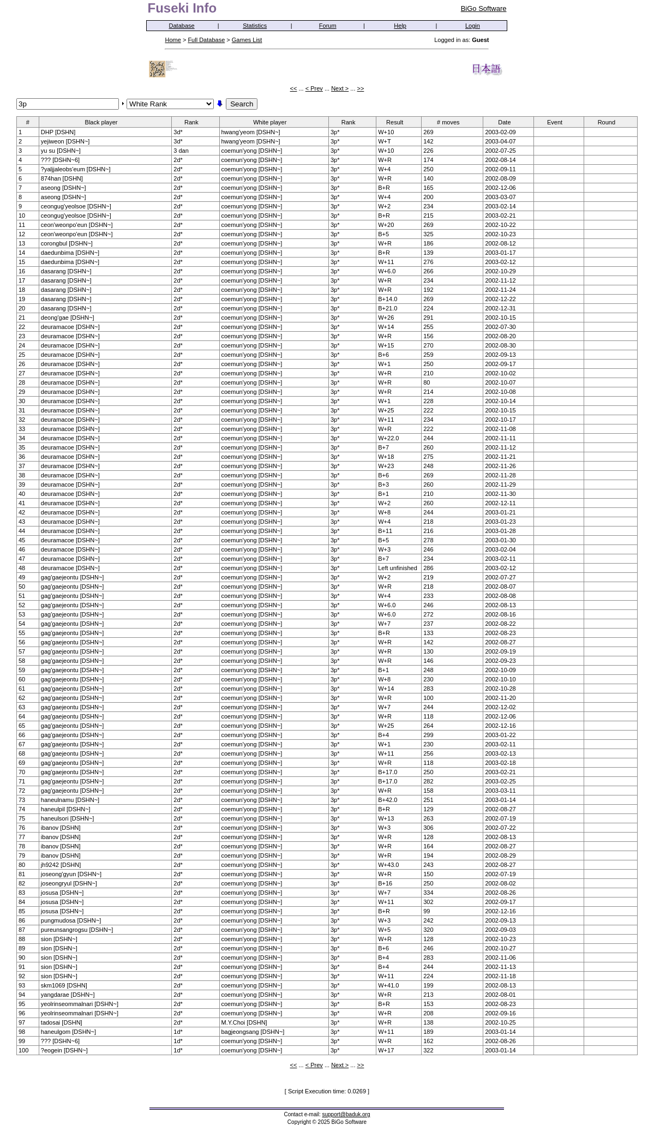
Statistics (255, 25)
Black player (105, 121)
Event (558, 121)
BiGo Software (484, 8)
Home (173, 40)
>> (360, 88)
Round (610, 121)
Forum (328, 25)
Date (508, 121)
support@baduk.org (346, 1114)
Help (400, 25)
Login (472, 25)
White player (273, 121)
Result (398, 121)
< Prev (314, 88)
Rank (195, 121)
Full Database (206, 40)
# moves (452, 121)
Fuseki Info (182, 8)
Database (182, 25)
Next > (340, 88)
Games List (247, 40)
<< (293, 88)
